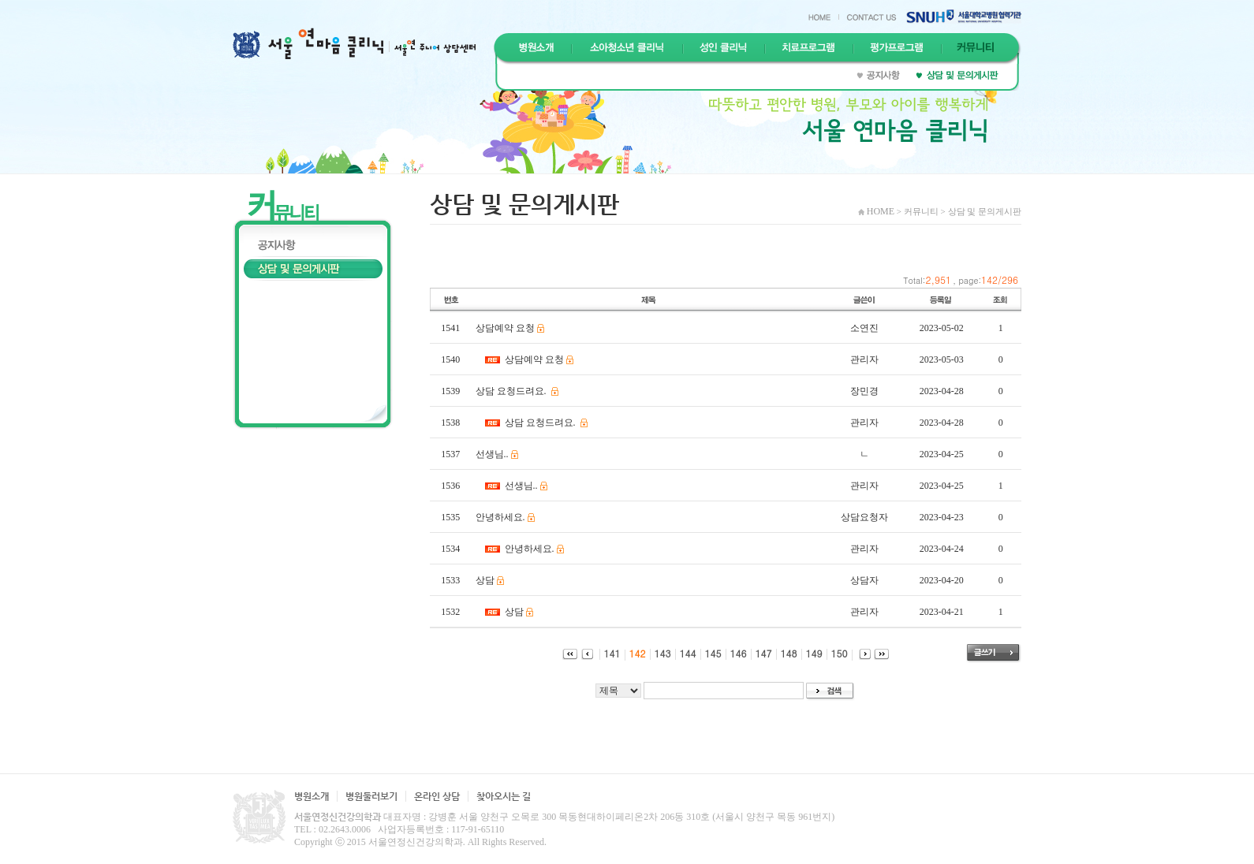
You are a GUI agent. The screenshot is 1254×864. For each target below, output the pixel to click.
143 (658, 653)
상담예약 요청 (505, 327)
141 (608, 653)
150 (835, 653)
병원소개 (311, 796)
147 (759, 653)
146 (734, 653)
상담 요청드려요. (512, 391)
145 (709, 653)
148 (784, 653)
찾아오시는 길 (503, 796)
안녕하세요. (500, 517)
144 (683, 653)
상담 (485, 580)
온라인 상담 (437, 796)
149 (810, 653)
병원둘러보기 (371, 796)
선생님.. (492, 454)
